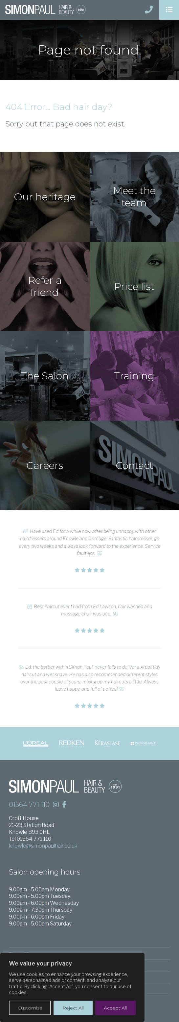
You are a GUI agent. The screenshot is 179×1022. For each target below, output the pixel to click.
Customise (30, 1008)
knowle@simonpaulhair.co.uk (43, 846)
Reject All (73, 1008)
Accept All (115, 1008)
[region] (72, 987)
